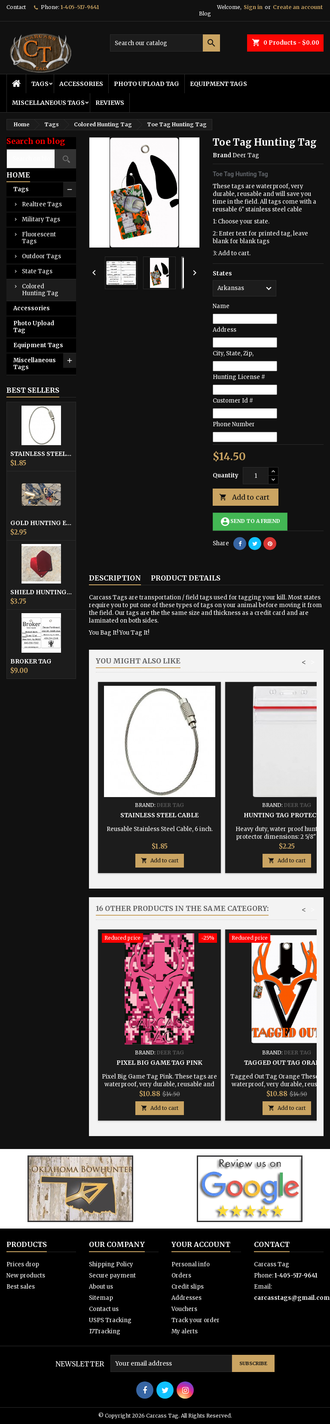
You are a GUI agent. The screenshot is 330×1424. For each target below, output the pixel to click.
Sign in (253, 7)
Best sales (20, 1286)
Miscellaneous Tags (48, 103)
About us (101, 1286)
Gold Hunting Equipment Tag (41, 522)
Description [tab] (115, 578)
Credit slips (187, 1286)
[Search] (165, 43)
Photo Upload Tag (146, 84)
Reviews (109, 103)
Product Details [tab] (185, 578)
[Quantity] (256, 475)
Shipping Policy (111, 1264)
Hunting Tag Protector (287, 815)
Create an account (298, 7)
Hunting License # (239, 377)
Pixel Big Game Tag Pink (159, 1062)
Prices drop (22, 1264)
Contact (16, 7)
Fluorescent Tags (39, 238)
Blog (205, 13)
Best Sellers (32, 390)
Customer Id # (233, 400)
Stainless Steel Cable (41, 453)
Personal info (190, 1264)
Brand (222, 155)
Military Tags (41, 219)
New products (25, 1275)
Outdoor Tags (41, 256)
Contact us (104, 1309)
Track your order (195, 1320)
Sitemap (101, 1298)
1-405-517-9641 (80, 7)
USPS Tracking (110, 1320)
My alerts (184, 1331)
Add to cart (244, 497)
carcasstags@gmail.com (292, 1298)
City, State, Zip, (233, 353)
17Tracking (104, 1331)
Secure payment (112, 1275)
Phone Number (234, 424)
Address (224, 329)
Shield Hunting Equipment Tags (41, 592)
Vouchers (184, 1309)
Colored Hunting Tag (40, 290)
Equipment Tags (218, 84)
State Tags (37, 271)
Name (221, 306)
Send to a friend (250, 521)
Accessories (81, 84)
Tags (40, 84)
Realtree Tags (42, 204)
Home (18, 175)
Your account (200, 1244)
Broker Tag (31, 661)
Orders (181, 1275)
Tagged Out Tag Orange (286, 1062)
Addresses (186, 1298)
